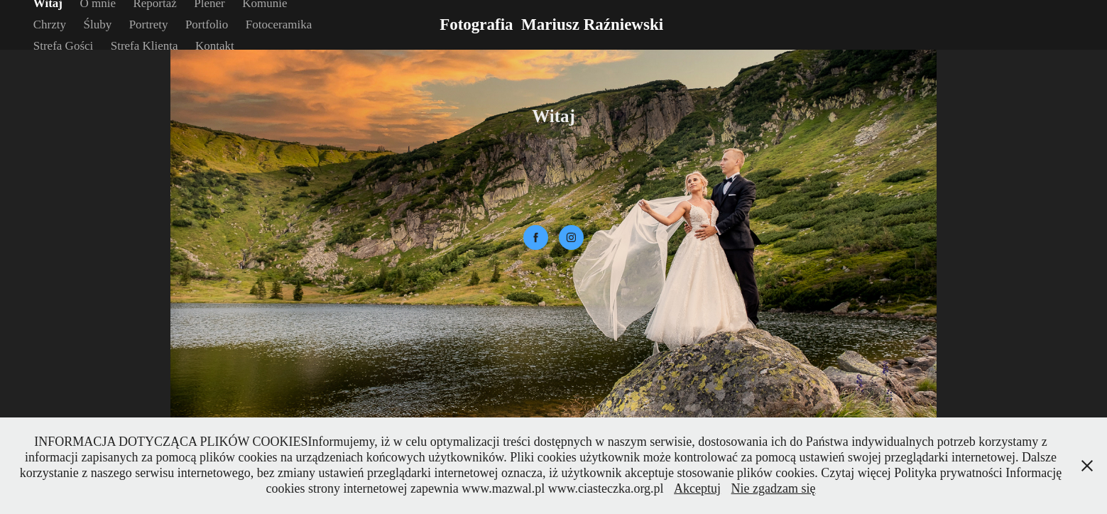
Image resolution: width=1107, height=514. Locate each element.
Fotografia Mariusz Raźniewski (553, 24)
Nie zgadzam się (773, 488)
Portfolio (206, 24)
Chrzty (49, 24)
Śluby (98, 24)
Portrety (148, 24)
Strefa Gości (63, 46)
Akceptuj (697, 488)
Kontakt (214, 46)
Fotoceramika (279, 24)
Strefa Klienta (144, 46)
